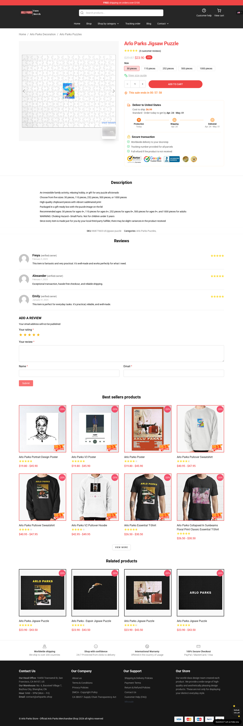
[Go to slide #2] (78, 149)
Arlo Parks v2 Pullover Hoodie (89, 525)
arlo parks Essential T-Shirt (140, 525)
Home (22, 34)
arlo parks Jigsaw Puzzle (34, 621)
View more (121, 547)
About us (77, 678)
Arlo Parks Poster (134, 457)
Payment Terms (133, 682)
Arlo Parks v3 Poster (84, 457)
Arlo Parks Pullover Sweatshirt (195, 457)
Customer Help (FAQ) (136, 697)
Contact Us (130, 692)
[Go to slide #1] (60, 149)
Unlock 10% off (237, 711)
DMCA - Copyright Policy (85, 692)
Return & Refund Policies (137, 687)
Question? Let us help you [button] (227, 722)
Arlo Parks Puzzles (71, 34)
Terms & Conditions (82, 682)
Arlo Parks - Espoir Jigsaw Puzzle (91, 621)
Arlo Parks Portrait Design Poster (38, 457)
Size (126, 63)
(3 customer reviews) (150, 51)
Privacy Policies (80, 687)
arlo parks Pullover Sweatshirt (37, 525)
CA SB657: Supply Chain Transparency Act (94, 697)
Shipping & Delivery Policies (139, 678)
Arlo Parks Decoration (43, 34)
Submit (26, 383)
